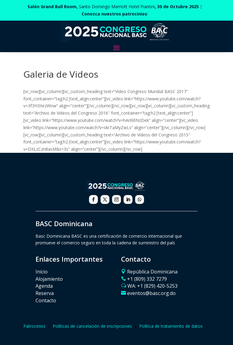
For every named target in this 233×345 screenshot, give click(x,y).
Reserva (44, 293)
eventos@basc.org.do (151, 293)
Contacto (45, 300)
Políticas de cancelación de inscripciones (92, 326)
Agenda (44, 286)
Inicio (41, 271)
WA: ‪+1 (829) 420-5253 (152, 286)
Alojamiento (49, 279)
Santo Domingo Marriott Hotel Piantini (113, 6)
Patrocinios (34, 326)
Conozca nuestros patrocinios (114, 14)
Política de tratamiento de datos (171, 326)
